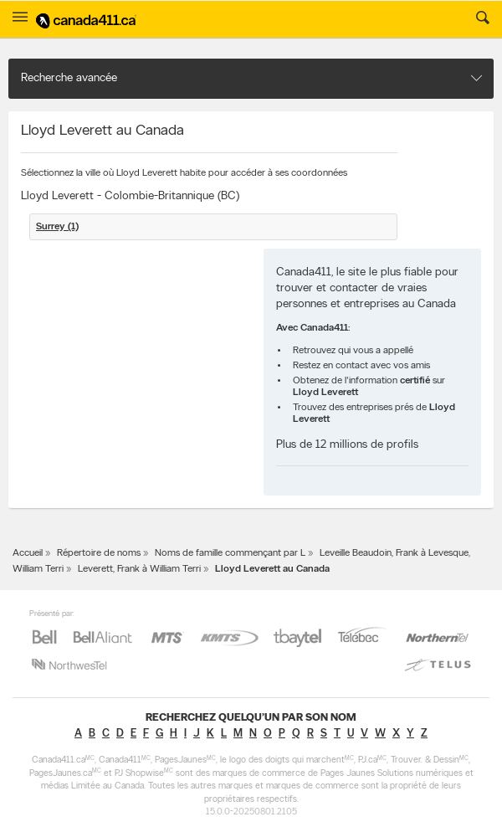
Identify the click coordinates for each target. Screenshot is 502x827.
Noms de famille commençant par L (230, 553)
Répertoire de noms (99, 553)
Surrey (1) (57, 227)
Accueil (28, 553)
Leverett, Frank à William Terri (139, 569)
